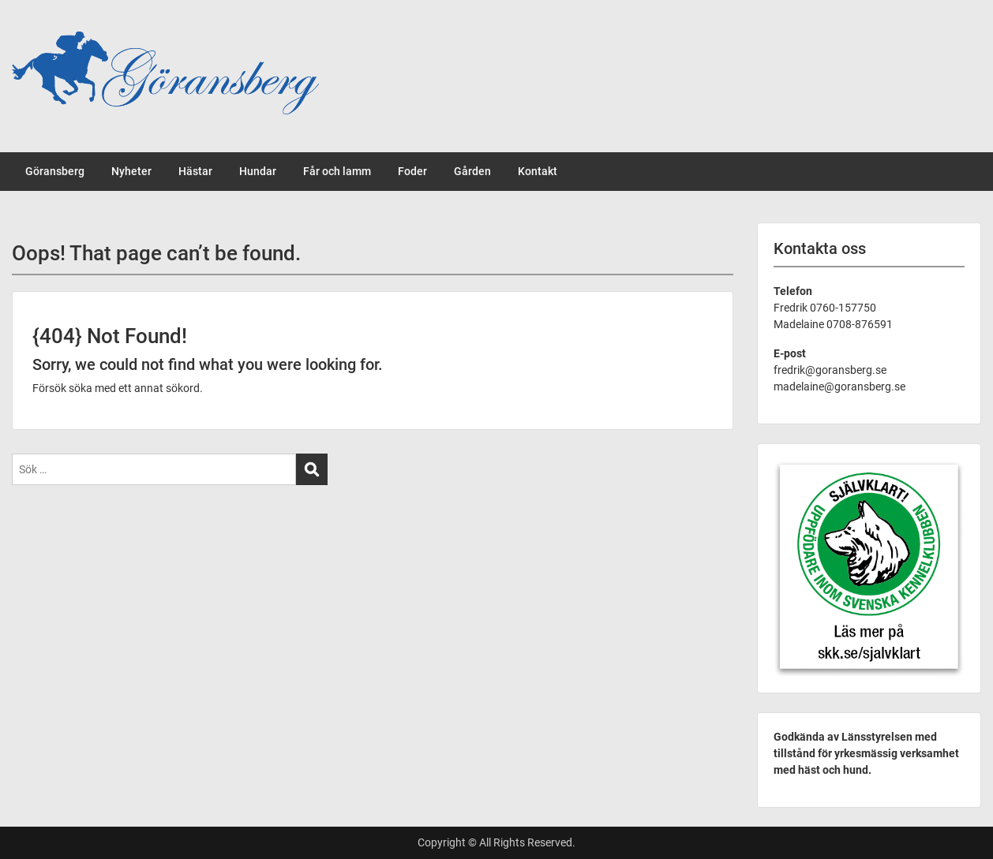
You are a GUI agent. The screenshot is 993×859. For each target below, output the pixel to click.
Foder (412, 171)
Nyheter (131, 171)
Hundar (257, 171)
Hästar (195, 171)
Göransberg (54, 171)
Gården (472, 171)
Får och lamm (337, 171)
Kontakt (537, 171)
